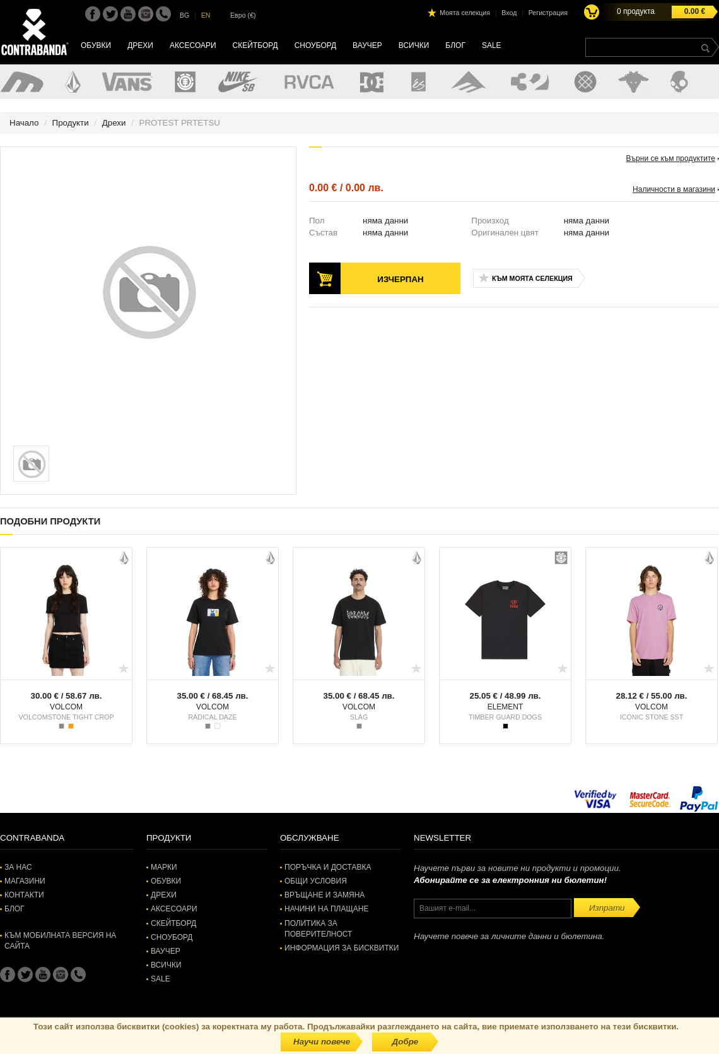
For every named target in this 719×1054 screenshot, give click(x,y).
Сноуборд (315, 45)
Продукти (70, 122)
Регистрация (548, 12)
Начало (23, 122)
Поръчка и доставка (327, 867)
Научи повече (321, 1041)
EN (206, 15)
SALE (491, 45)
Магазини (24, 881)
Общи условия (315, 881)
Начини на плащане (326, 908)
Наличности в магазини (674, 189)
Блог (455, 45)
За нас (18, 867)
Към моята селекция (532, 278)
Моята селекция (465, 12)
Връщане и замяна (324, 895)
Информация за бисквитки (341, 948)
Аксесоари (193, 45)
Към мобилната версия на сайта (60, 940)
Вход (509, 12)
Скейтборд (255, 45)
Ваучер (367, 45)
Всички (414, 45)
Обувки (96, 45)
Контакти (24, 895)
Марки (164, 867)
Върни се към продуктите (670, 158)
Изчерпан (400, 279)
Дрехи (140, 45)
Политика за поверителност (318, 929)
